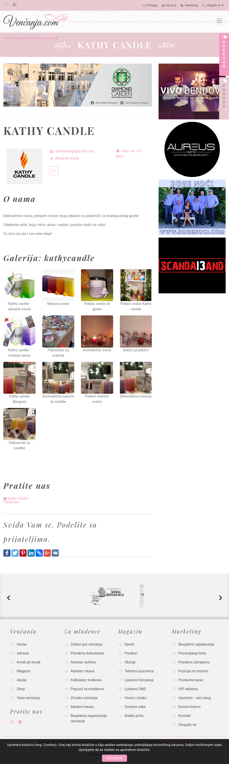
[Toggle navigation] (219, 20)
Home (7, 38)
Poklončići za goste (42, 38)
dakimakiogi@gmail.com (72, 151)
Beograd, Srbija (64, 158)
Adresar (19, 38)
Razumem (114, 758)
